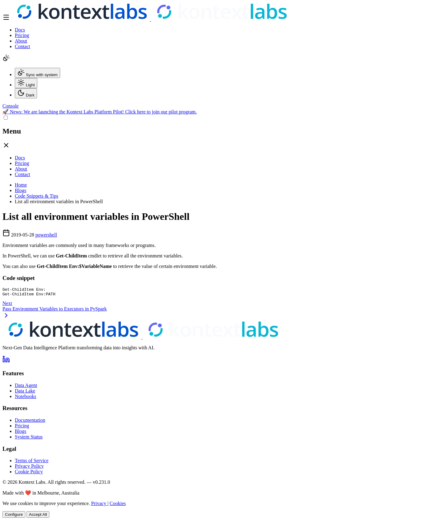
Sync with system (37, 73)
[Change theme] (6, 60)
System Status (29, 438)
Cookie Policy (29, 473)
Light (26, 83)
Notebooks (25, 398)
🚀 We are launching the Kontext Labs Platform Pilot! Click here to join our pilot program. (99, 111)
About (21, 40)
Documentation (30, 422)
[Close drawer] (6, 147)
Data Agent (26, 387)
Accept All (38, 516)
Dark (26, 93)
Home (21, 184)
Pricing (22, 35)
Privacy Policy (29, 468)
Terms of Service (31, 462)
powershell (46, 234)
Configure (14, 516)
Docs (20, 29)
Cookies (118, 505)
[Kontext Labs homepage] (150, 19)
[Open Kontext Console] (10, 106)
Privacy (99, 505)
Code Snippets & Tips (36, 196)
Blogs (20, 190)
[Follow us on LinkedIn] (6, 363)
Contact (22, 46)
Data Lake (25, 392)
